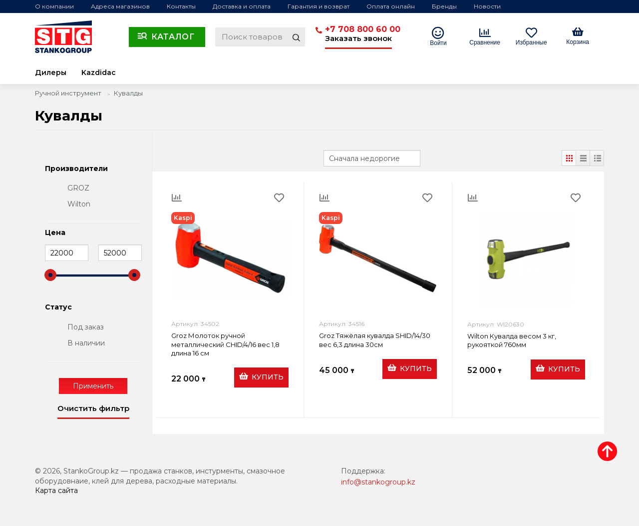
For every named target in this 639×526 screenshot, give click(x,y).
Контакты (181, 6)
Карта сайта (56, 490)
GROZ (78, 188)
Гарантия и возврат (318, 6)
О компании (54, 6)
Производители (76, 169)
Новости (487, 6)
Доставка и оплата (242, 6)
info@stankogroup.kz (378, 482)
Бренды (444, 6)
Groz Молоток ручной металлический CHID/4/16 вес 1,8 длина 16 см (225, 344)
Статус (58, 308)
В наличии (86, 343)
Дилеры (50, 72)
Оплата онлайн (390, 6)
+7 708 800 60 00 (362, 29)
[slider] (50, 275)
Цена (55, 233)
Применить (93, 386)
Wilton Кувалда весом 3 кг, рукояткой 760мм (511, 340)
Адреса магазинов (120, 6)
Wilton (78, 204)
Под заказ (85, 327)
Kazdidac (98, 72)
